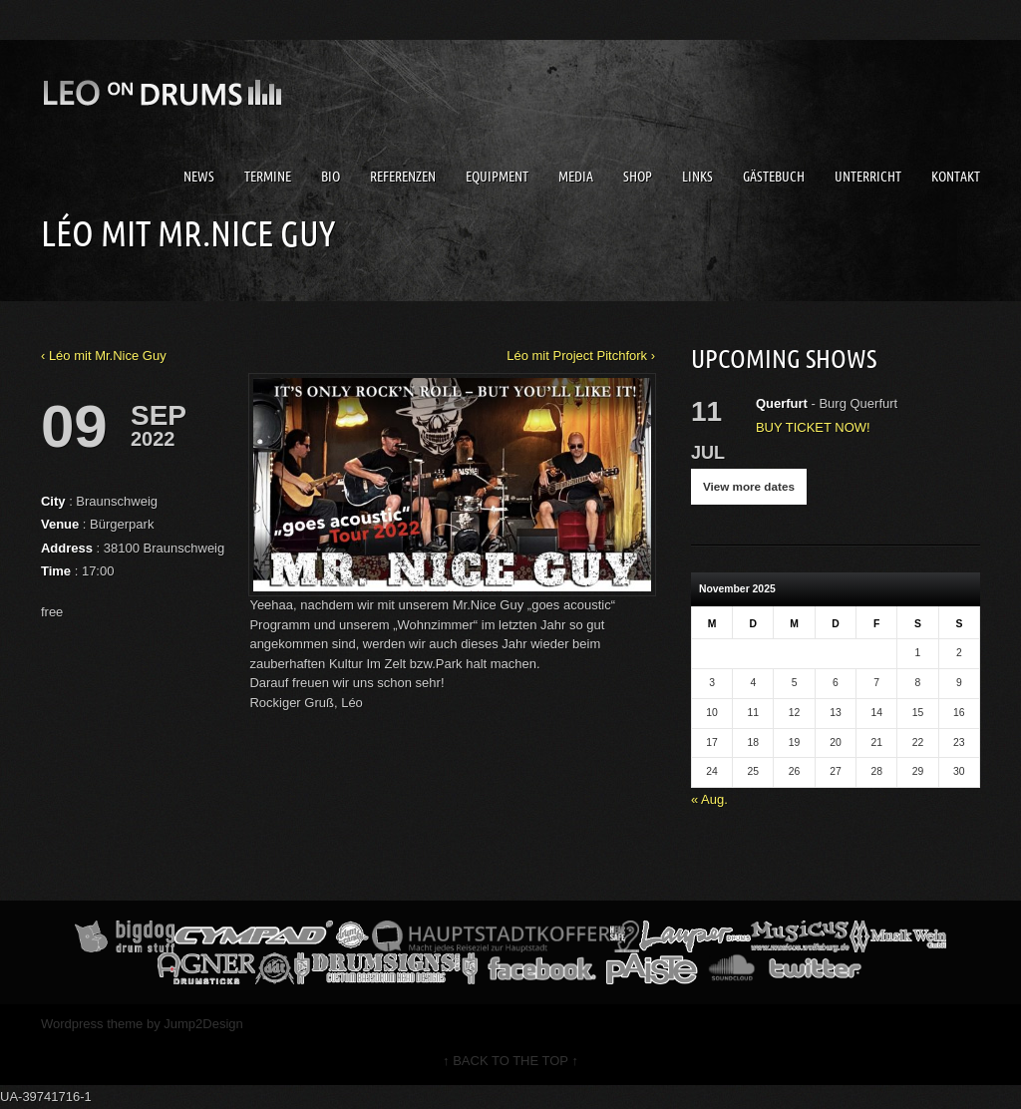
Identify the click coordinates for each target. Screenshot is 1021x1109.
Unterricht (868, 177)
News (198, 177)
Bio (330, 177)
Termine (267, 177)
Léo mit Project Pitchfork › (581, 355)
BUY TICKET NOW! (813, 427)
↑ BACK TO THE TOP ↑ (510, 1060)
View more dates (749, 486)
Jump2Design (203, 1023)
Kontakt (955, 177)
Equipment (497, 177)
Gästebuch (774, 177)
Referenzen (403, 177)
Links (697, 177)
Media (575, 177)
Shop (637, 177)
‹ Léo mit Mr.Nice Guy (104, 355)
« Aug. (709, 799)
